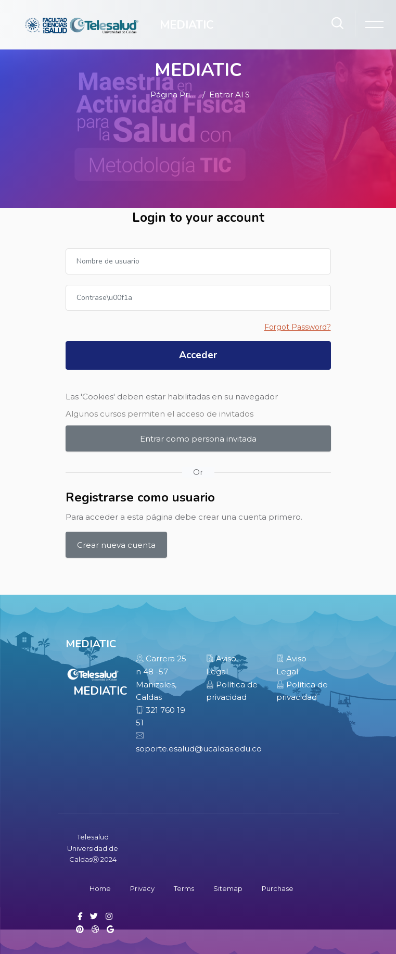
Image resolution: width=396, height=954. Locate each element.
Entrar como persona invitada (198, 439)
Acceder (198, 355)
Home (100, 888)
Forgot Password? (297, 327)
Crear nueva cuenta (116, 545)
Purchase (277, 888)
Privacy (142, 888)
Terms (184, 888)
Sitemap (227, 888)
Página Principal (174, 94)
